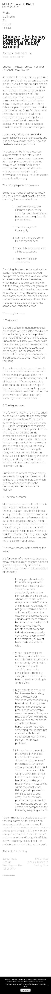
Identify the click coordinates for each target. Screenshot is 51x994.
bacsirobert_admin (13, 56)
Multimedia (9, 16)
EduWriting (20, 851)
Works (6, 13)
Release (7, 27)
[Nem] (48, 985)
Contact (7, 24)
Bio (4, 20)
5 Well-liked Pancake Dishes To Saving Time (37, 862)
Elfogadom (25, 990)
